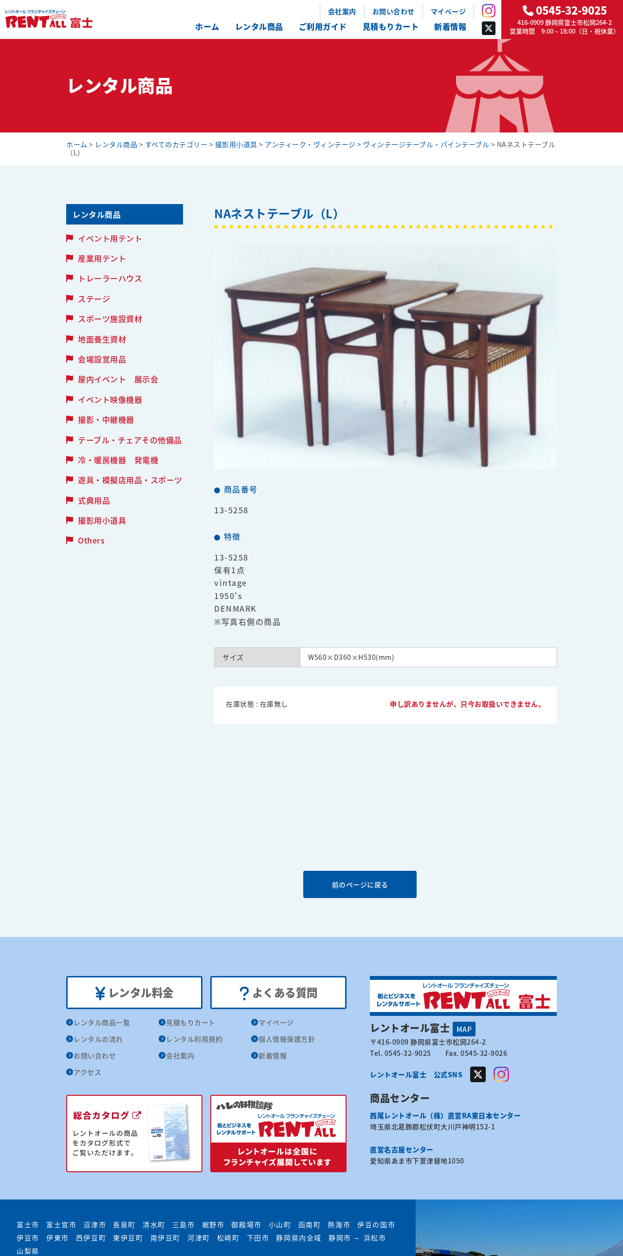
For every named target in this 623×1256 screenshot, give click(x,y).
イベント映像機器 (110, 399)
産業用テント (102, 258)
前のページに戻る (385, 884)
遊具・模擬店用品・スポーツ (130, 480)
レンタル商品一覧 (101, 1023)
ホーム (207, 26)
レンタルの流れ (98, 1040)
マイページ (448, 11)
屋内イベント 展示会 (118, 379)
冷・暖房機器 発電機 (118, 460)
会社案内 (342, 11)
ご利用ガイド (323, 26)
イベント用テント (110, 238)
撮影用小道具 (102, 520)
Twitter (488, 28)
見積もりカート (391, 26)
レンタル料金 (134, 993)
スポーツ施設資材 (110, 318)
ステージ (94, 298)
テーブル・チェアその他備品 (130, 440)
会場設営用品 (102, 359)
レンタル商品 (259, 26)
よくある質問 (278, 993)
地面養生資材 (102, 339)
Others (91, 540)
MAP (464, 1028)
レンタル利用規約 (194, 1040)
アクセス (87, 1073)
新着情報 (450, 26)
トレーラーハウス (110, 278)
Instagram (488, 11)
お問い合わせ (393, 11)
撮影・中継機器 (106, 419)
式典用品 (94, 500)
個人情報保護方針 (286, 1040)
